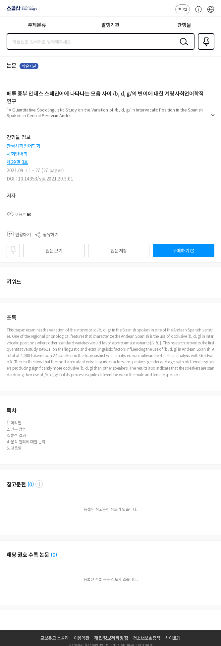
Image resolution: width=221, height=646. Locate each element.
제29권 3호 (17, 162)
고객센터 (197, 12)
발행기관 (110, 24)
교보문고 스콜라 (54, 638)
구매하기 (181, 250)
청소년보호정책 (146, 638)
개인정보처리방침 (111, 637)
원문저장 (118, 250)
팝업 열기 (39, 484)
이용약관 (81, 638)
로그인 (182, 8)
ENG (210, 12)
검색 (182, 46)
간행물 (184, 24)
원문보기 (53, 250)
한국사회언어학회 (23, 145)
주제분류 (37, 24)
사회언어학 (17, 153)
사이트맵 (173, 638)
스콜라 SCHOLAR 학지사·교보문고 (20, 10)
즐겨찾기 (204, 49)
